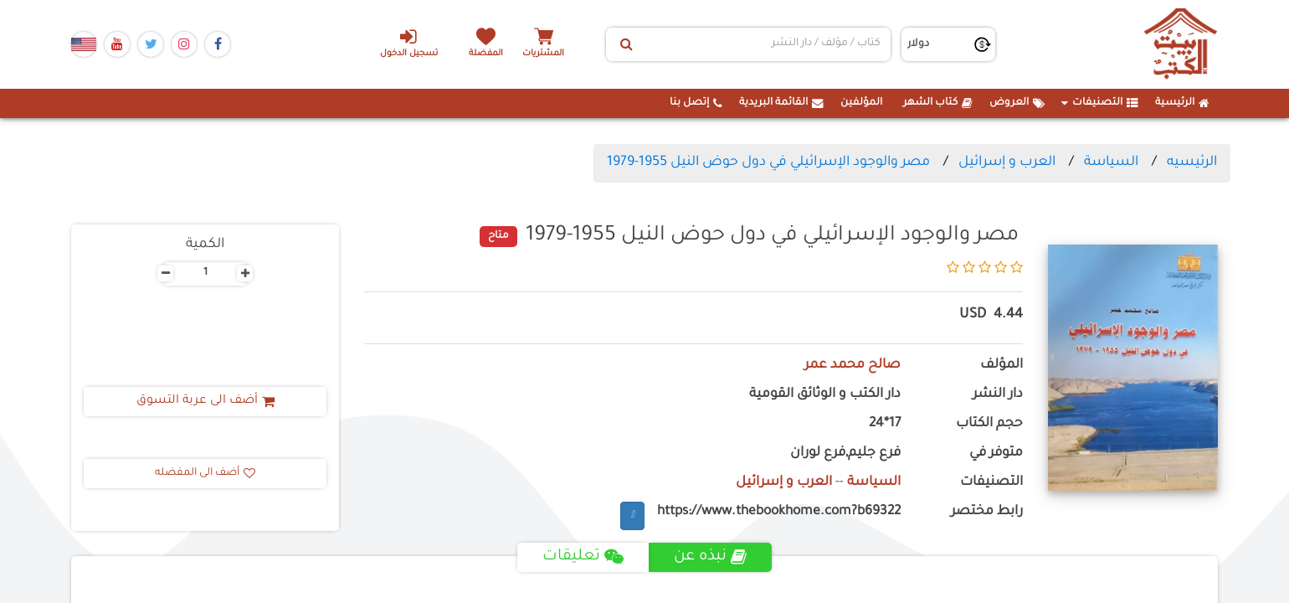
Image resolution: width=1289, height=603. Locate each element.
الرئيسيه (1192, 162)
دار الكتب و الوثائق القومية (825, 395)
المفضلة (486, 54)
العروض (1017, 103)
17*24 (885, 424)
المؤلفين (861, 103)
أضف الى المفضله (205, 473)
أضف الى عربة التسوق (205, 401)
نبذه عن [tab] (710, 557)
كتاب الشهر (938, 103)
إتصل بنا (696, 103)
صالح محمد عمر (852, 365)
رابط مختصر (987, 512)
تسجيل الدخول (409, 43)
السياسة (1111, 162)
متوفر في (996, 453)
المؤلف (1001, 365)
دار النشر (998, 395)
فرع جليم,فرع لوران (845, 453)
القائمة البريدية (781, 103)
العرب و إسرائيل (1006, 162)
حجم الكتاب (989, 424)
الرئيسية (1182, 103)
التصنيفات (1099, 103)
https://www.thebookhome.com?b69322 (779, 512)
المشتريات (543, 54)
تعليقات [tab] (583, 557)
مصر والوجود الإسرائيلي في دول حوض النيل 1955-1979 (768, 162)
